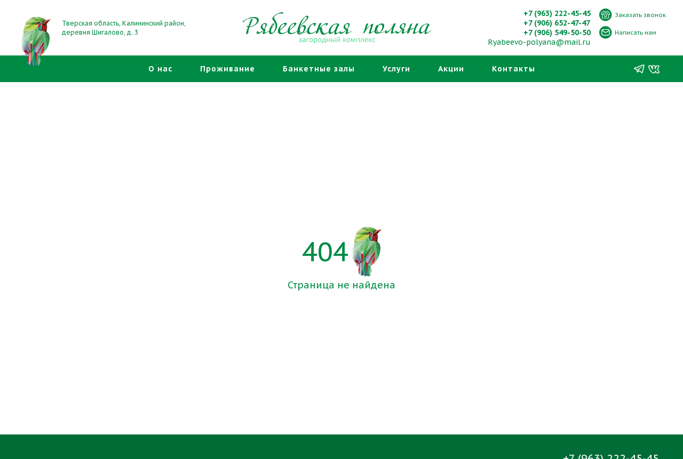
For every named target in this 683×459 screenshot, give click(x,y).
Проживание (227, 69)
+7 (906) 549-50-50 (557, 32)
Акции (451, 69)
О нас (160, 69)
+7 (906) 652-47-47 (556, 23)
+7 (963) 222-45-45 (557, 13)
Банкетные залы (319, 69)
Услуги (396, 69)
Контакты (513, 69)
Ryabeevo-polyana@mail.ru (539, 42)
